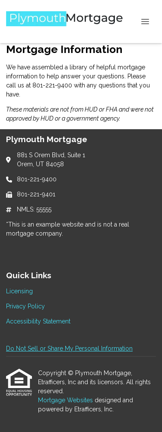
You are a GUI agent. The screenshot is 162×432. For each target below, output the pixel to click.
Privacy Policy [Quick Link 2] (25, 306)
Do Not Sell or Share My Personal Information (69, 348)
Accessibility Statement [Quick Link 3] (38, 321)
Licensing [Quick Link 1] (19, 291)
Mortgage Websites (66, 400)
